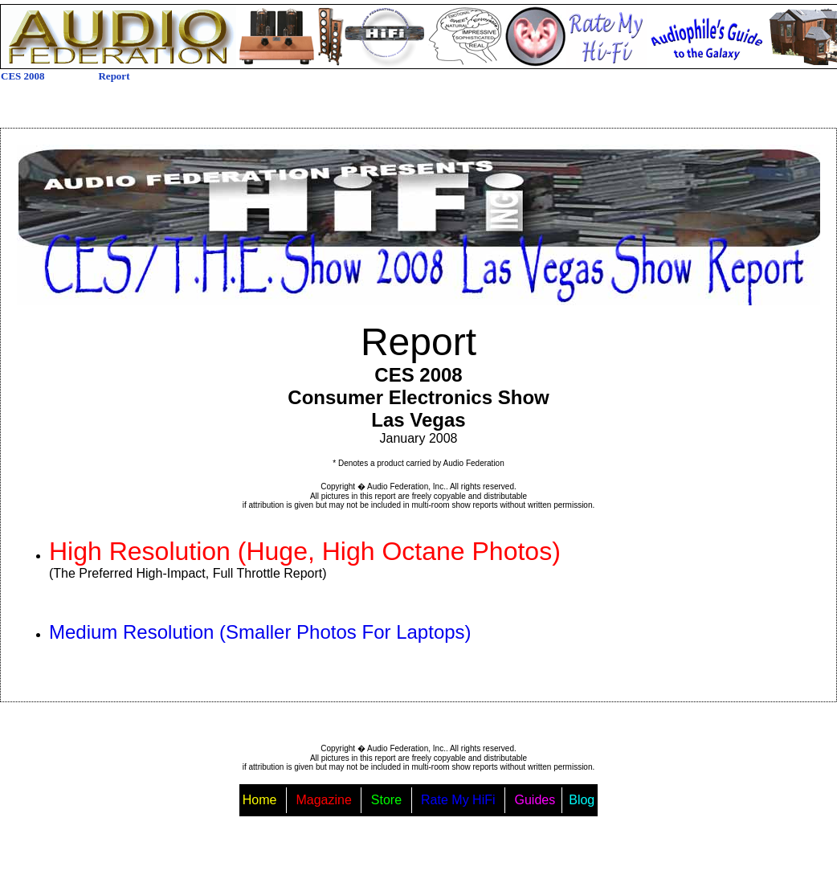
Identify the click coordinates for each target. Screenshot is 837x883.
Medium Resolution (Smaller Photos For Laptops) (260, 632)
